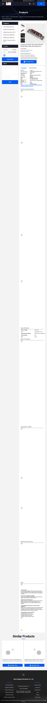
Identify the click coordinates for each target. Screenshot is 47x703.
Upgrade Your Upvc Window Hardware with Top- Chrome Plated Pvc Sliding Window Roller (12, 660)
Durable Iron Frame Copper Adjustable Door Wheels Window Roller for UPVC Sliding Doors (34, 660)
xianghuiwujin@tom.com (28, 0)
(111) (9, 32)
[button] (22, 42)
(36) (9, 34)
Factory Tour (37, 687)
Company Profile (37, 685)
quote (41, 3)
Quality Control (38, 689)
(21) (9, 41)
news (38, 692)
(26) (8, 37)
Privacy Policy (37, 697)
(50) (8, 26)
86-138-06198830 (41, 0)
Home (3, 16)
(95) (9, 29)
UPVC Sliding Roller (14, 16)
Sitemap (37, 694)
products (7, 16)
